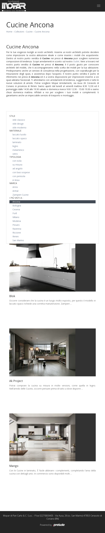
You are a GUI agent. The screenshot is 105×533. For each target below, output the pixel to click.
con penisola (19, 176)
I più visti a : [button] (16, 197)
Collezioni (19, 31)
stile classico (19, 119)
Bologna (17, 205)
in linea (16, 180)
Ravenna (17, 228)
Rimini (16, 236)
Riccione (17, 232)
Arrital (15, 190)
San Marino (18, 240)
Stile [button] (12, 115)
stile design (18, 123)
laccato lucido (19, 134)
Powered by (52, 525)
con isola (17, 160)
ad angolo (18, 168)
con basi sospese (21, 172)
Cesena (16, 209)
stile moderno (19, 127)
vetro (15, 153)
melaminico (18, 149)
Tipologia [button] (15, 156)
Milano (16, 217)
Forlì (15, 213)
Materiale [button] (15, 130)
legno (15, 146)
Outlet (76, 61)
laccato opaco (20, 138)
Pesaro (16, 224)
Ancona (16, 201)
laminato (17, 142)
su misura (17, 164)
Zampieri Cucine (21, 194)
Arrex (15, 187)
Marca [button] (13, 183)
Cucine (29, 31)
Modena (17, 221)
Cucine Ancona (42, 31)
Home (9, 31)
